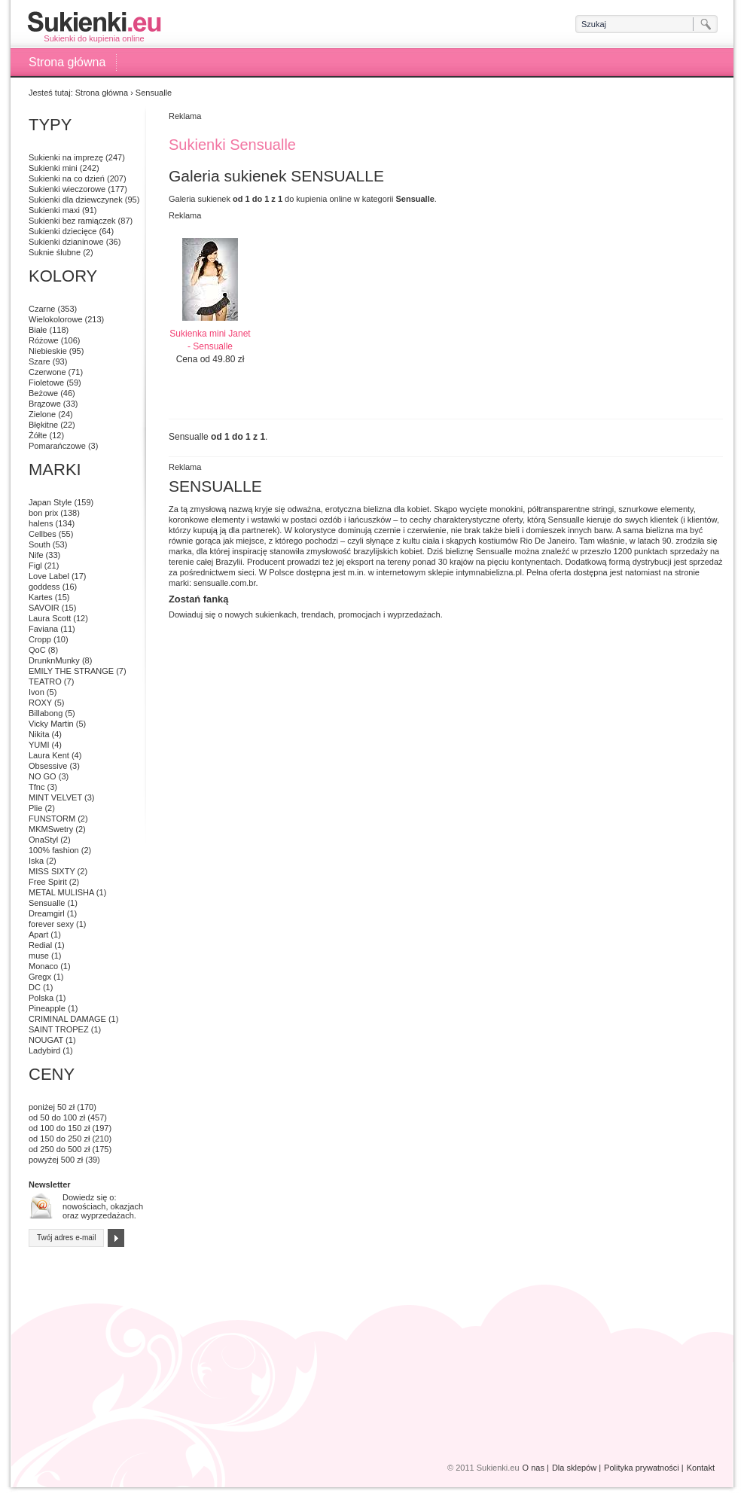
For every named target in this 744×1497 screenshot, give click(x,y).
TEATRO (45, 681)
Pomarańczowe (57, 445)
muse (39, 955)
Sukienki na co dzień (67, 178)
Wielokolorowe (56, 319)
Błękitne (43, 424)
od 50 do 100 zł (57, 1117)
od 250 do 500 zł (59, 1149)
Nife (36, 554)
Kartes (41, 597)
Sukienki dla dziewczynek (76, 199)
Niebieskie (48, 350)
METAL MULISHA (61, 892)
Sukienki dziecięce (63, 231)
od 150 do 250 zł (59, 1138)
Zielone (42, 414)
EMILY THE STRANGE (71, 670)
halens (41, 523)
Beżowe (43, 393)
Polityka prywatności (641, 1467)
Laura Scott (50, 618)
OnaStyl (43, 839)
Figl (35, 565)
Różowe (44, 340)
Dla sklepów (574, 1467)
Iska (36, 860)
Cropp (40, 639)
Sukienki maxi (54, 210)
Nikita (39, 734)
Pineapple (47, 1008)
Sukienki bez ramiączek (72, 220)
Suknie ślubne (55, 252)
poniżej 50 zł (52, 1106)
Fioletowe (46, 382)
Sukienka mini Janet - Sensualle (209, 340)
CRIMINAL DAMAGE (67, 1018)
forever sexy (51, 923)
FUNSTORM (52, 818)
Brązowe (45, 403)
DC (35, 987)
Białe (38, 329)
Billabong (46, 713)
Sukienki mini (53, 167)
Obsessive (48, 765)
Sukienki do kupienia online (94, 27)
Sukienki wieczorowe (67, 189)
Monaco (43, 966)
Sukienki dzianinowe (66, 241)
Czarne (42, 308)
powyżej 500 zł (56, 1159)
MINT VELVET (55, 797)
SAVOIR (44, 607)
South (39, 544)
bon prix (43, 512)
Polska (41, 997)
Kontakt (701, 1467)
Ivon (36, 692)
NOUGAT (46, 1039)
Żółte (38, 435)
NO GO (42, 776)
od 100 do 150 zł (59, 1128)
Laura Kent (49, 755)
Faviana (43, 628)
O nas (533, 1467)
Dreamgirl (47, 913)
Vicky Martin (51, 723)
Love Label (49, 576)
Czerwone (47, 372)
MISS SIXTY (52, 871)
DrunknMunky (54, 660)
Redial (40, 945)
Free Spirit (48, 881)
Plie (35, 808)
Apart (38, 934)
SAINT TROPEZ (59, 1029)
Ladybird (44, 1050)
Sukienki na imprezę (66, 157)
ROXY (40, 702)
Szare (39, 361)
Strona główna (67, 62)
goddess (44, 586)
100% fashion (54, 850)
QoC (37, 649)
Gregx (40, 976)
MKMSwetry (51, 829)
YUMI (39, 744)
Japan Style (50, 502)
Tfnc (36, 786)
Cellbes (42, 533)
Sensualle (47, 902)
